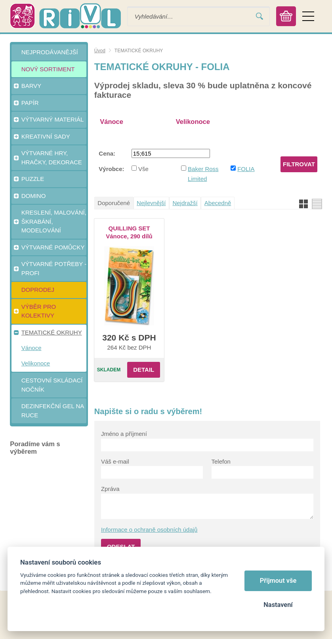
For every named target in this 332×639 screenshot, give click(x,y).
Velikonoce (193, 121)
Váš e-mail (115, 461)
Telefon (221, 461)
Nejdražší (184, 203)
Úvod (99, 50)
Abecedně (217, 203)
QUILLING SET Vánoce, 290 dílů (129, 232)
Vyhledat (259, 16)
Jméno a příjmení (124, 433)
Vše (143, 168)
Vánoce (111, 121)
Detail (143, 369)
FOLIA (245, 168)
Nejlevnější (151, 203)
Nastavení (277, 605)
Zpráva (110, 488)
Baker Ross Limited (203, 173)
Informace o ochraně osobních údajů (149, 529)
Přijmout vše (278, 580)
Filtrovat (299, 164)
